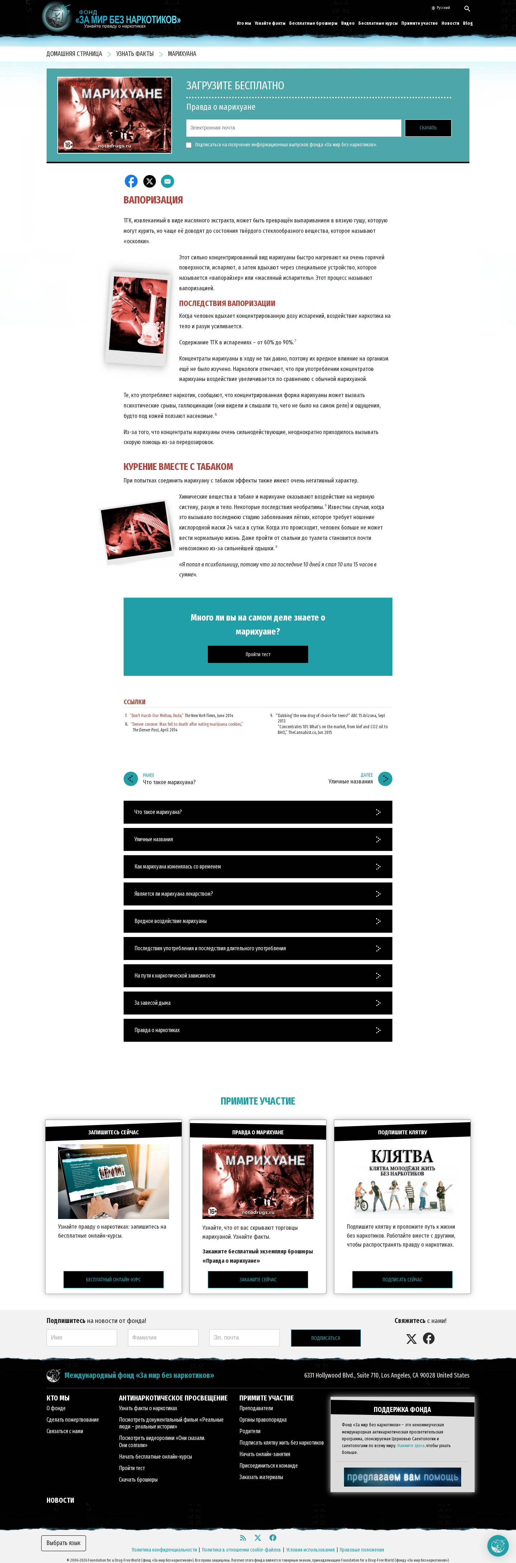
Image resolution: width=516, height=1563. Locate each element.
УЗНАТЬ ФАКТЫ (135, 54)
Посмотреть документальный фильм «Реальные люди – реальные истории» (171, 1418)
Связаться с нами (65, 1426)
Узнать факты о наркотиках (148, 1403)
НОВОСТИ (60, 1495)
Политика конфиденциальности (164, 1545)
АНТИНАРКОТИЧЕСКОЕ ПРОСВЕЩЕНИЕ (173, 1393)
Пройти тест (132, 1463)
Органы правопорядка (263, 1415)
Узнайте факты (270, 23)
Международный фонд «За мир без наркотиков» (139, 1370)
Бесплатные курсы (378, 23)
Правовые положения (362, 1545)
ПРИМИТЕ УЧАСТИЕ (258, 1101)
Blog (468, 23)
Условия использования (310, 1545)
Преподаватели (256, 1403)
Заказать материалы (261, 1472)
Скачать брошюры (138, 1475)
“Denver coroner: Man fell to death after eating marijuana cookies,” (187, 724)
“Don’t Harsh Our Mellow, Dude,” (156, 715)
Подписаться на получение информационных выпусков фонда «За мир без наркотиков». (281, 145)
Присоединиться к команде (268, 1461)
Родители (250, 1426)
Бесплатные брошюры (313, 23)
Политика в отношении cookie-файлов (241, 1545)
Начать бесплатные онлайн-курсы (155, 1452)
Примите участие (419, 23)
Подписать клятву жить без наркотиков (281, 1438)
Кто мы (244, 23)
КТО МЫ (58, 1393)
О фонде (56, 1403)
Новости (450, 23)
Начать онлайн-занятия (264, 1449)
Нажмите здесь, (411, 1438)
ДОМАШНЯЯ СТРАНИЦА (75, 54)
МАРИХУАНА (182, 54)
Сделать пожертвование (73, 1415)
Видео (348, 23)
